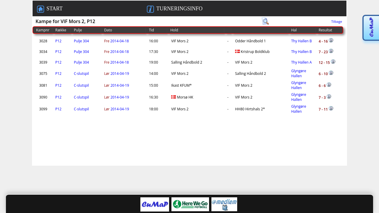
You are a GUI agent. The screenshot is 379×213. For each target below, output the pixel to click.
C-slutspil (81, 73)
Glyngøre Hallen (298, 73)
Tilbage (336, 21)
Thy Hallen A (301, 62)
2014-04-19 (116, 73)
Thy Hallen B (301, 40)
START (49, 9)
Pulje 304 (81, 40)
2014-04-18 (116, 40)
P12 (58, 40)
